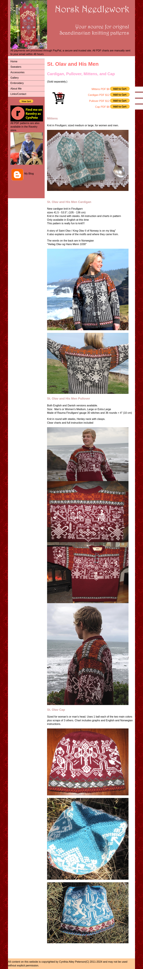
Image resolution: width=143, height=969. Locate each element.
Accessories (17, 72)
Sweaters (15, 66)
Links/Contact (18, 94)
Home (13, 61)
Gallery (14, 77)
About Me (15, 88)
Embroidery (17, 83)
